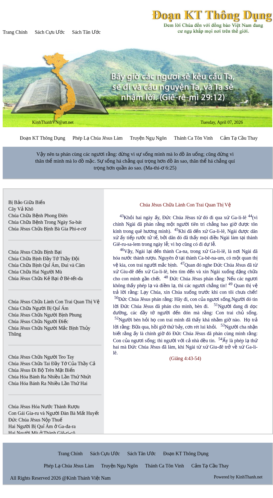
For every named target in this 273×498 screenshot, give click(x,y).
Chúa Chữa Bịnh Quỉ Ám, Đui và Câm (46, 265)
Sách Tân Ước (86, 32)
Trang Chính (15, 32)
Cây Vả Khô (20, 209)
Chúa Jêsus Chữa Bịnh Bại (35, 252)
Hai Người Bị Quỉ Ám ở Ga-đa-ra (42, 426)
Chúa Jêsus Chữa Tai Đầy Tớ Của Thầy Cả (51, 363)
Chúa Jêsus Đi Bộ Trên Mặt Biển (41, 370)
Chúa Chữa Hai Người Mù (35, 271)
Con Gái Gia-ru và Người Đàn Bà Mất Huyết (53, 413)
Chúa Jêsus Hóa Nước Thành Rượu (43, 406)
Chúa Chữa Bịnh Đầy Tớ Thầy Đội (43, 258)
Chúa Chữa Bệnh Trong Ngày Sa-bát (45, 222)
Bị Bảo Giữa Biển (26, 202)
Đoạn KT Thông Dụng (42, 138)
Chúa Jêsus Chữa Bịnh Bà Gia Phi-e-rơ (47, 228)
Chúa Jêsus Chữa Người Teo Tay (41, 357)
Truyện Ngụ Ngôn (148, 138)
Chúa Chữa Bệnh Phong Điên (38, 215)
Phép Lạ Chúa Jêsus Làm (98, 138)
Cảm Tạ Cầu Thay (239, 138)
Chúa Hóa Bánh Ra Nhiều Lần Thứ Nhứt (49, 376)
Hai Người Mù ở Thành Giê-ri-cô (41, 433)
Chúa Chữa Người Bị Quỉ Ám (38, 308)
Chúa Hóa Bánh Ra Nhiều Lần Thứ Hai (47, 383)
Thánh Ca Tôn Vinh (193, 138)
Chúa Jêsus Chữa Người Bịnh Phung (45, 314)
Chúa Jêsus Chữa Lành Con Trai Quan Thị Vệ (53, 301)
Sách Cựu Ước (50, 32)
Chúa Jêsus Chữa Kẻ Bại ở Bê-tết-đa (45, 278)
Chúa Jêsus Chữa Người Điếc (38, 321)
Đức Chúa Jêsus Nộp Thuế (35, 419)
